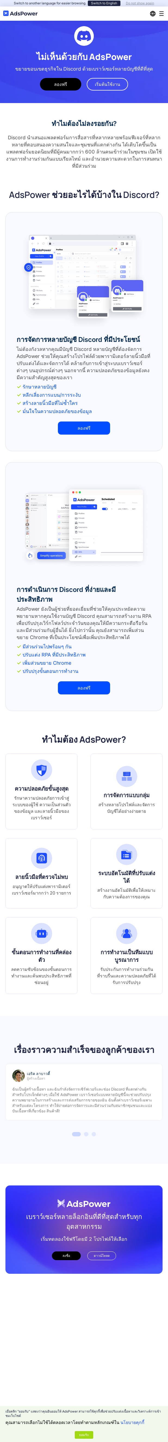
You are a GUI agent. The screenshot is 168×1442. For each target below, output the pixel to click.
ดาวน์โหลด (102, 1256)
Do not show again (140, 3)
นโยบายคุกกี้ (132, 1422)
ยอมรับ (84, 1435)
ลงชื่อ (66, 1256)
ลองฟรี (60, 84)
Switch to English (104, 3)
